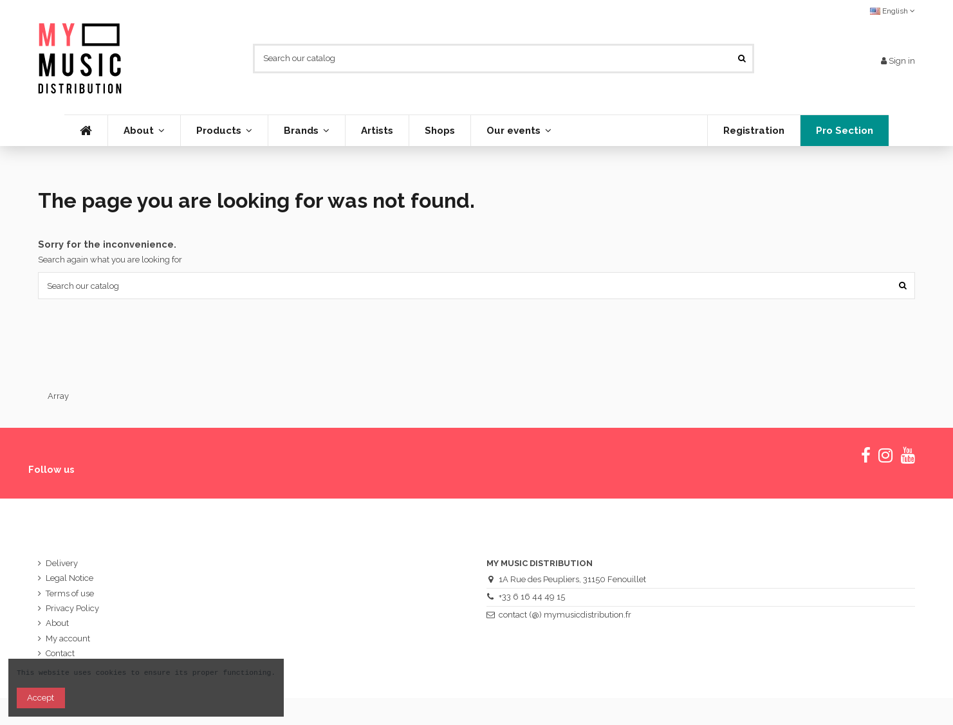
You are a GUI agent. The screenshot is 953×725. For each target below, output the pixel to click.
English (892, 10)
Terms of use (70, 593)
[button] (224, 130)
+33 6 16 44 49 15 (532, 596)
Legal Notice (69, 578)
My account (68, 638)
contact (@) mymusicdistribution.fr (565, 614)
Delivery (62, 563)
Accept (40, 697)
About (57, 623)
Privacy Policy (72, 608)
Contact (60, 653)
